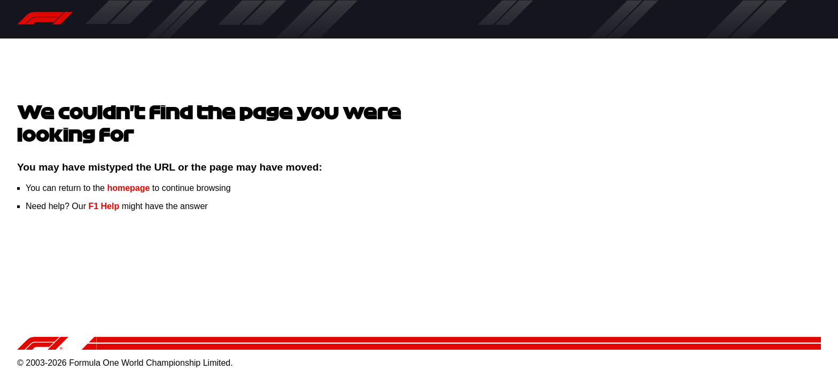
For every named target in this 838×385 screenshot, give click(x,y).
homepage (128, 187)
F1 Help (103, 206)
